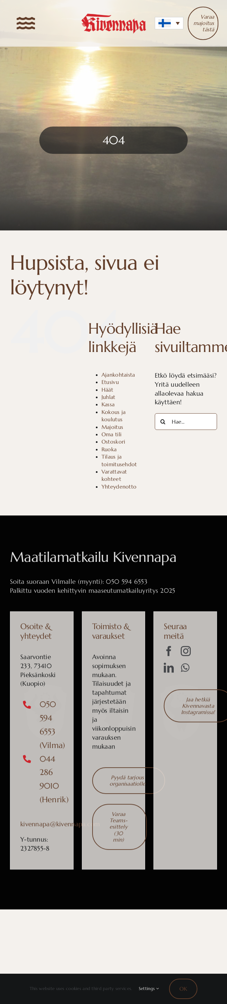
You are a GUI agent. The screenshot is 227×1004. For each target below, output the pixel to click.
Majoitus (112, 427)
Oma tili (111, 434)
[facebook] (169, 653)
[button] (169, 23)
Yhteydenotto (119, 486)
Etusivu (110, 382)
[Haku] (163, 421)
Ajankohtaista (118, 374)
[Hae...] (186, 421)
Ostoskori (113, 441)
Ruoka (109, 449)
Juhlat (108, 397)
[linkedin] (169, 670)
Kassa (108, 404)
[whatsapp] (185, 670)
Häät (107, 389)
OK (183, 988)
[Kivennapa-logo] (113, 16)
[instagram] (186, 653)
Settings (149, 988)
